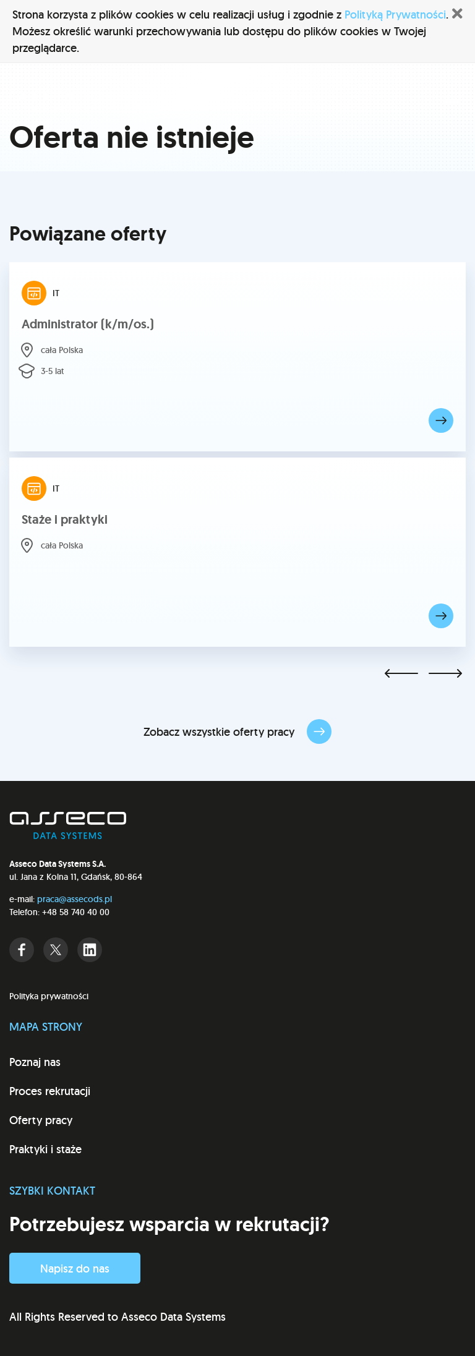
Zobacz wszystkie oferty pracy (237, 731)
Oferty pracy (40, 1120)
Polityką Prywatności (395, 14)
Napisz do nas (74, 1268)
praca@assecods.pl (74, 899)
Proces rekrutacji (49, 1091)
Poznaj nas (35, 1062)
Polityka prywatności (48, 996)
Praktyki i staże (45, 1149)
